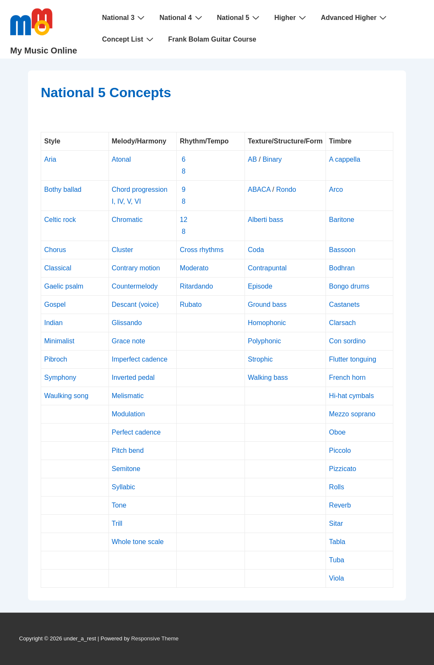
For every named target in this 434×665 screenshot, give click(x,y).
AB (252, 159)
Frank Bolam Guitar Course (212, 39)
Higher (291, 17)
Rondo (286, 189)
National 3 (124, 17)
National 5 (239, 17)
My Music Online (43, 50)
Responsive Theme (154, 638)
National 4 (181, 17)
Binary (271, 159)
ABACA (259, 189)
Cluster (123, 249)
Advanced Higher (355, 17)
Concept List (129, 39)
